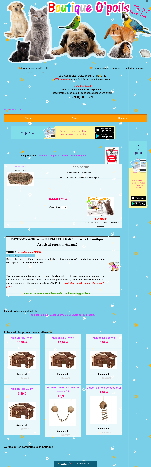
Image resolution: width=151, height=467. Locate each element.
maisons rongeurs (49, 155)
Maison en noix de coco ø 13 (103, 387)
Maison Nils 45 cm (22, 337)
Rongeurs (123, 118)
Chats (28, 118)
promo (64, 155)
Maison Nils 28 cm (104, 337)
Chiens (75, 118)
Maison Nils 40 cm (63, 337)
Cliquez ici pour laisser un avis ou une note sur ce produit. (63, 315)
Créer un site (83, 463)
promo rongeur (78, 155)
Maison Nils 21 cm (22, 388)
